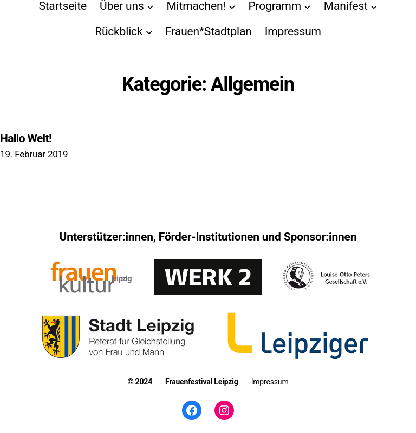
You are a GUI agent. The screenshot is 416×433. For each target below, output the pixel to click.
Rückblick (118, 31)
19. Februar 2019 (34, 154)
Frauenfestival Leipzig (201, 381)
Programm (274, 6)
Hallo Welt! (25, 138)
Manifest (346, 6)
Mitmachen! (195, 6)
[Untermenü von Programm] (307, 6)
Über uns (122, 6)
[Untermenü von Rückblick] (149, 31)
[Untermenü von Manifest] (374, 6)
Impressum (270, 381)
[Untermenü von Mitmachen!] (232, 6)
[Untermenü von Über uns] (150, 6)
